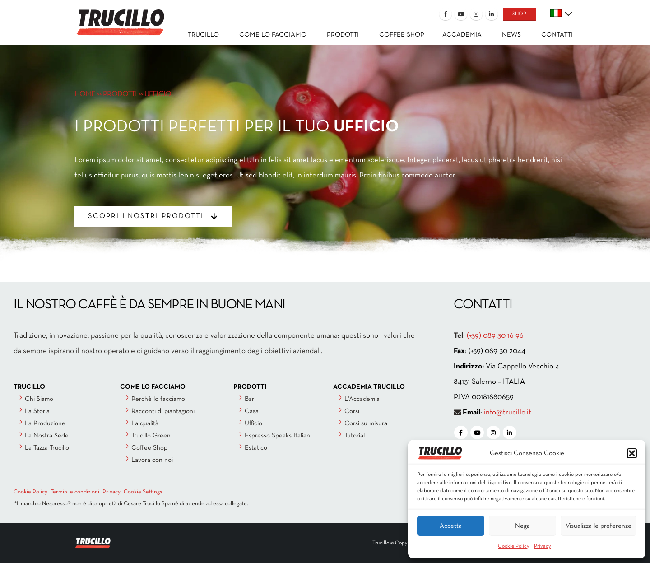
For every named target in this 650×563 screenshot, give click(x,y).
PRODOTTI (120, 94)
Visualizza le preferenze (598, 526)
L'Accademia (362, 399)
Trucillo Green (151, 436)
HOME (85, 94)
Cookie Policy (513, 546)
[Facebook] (445, 14)
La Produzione (45, 423)
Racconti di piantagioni (163, 411)
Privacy (542, 546)
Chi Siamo (39, 399)
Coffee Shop (149, 448)
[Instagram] (476, 14)
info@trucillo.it (507, 412)
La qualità (144, 423)
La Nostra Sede (47, 436)
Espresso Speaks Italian (277, 436)
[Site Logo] (119, 16)
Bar (249, 399)
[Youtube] (461, 14)
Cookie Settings (143, 492)
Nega (522, 526)
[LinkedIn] (491, 14)
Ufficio (253, 423)
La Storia (37, 411)
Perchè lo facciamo (158, 399)
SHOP (519, 14)
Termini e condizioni (75, 492)
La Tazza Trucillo (47, 448)
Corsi (351, 411)
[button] (631, 453)
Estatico (256, 448)
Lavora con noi (152, 460)
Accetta (451, 526)
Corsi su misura (365, 423)
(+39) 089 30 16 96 (495, 335)
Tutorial (354, 436)
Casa (252, 411)
